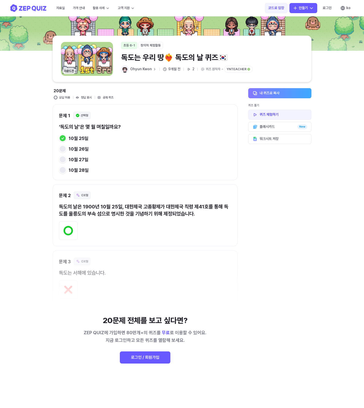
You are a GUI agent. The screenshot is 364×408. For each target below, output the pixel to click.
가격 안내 (79, 8)
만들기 (303, 8)
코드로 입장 (276, 8)
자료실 (60, 8)
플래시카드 (280, 126)
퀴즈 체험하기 (280, 114)
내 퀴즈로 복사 (280, 93)
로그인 (327, 8)
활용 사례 (101, 8)
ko (345, 8)
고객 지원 (126, 8)
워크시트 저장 (280, 138)
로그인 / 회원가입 (145, 357)
